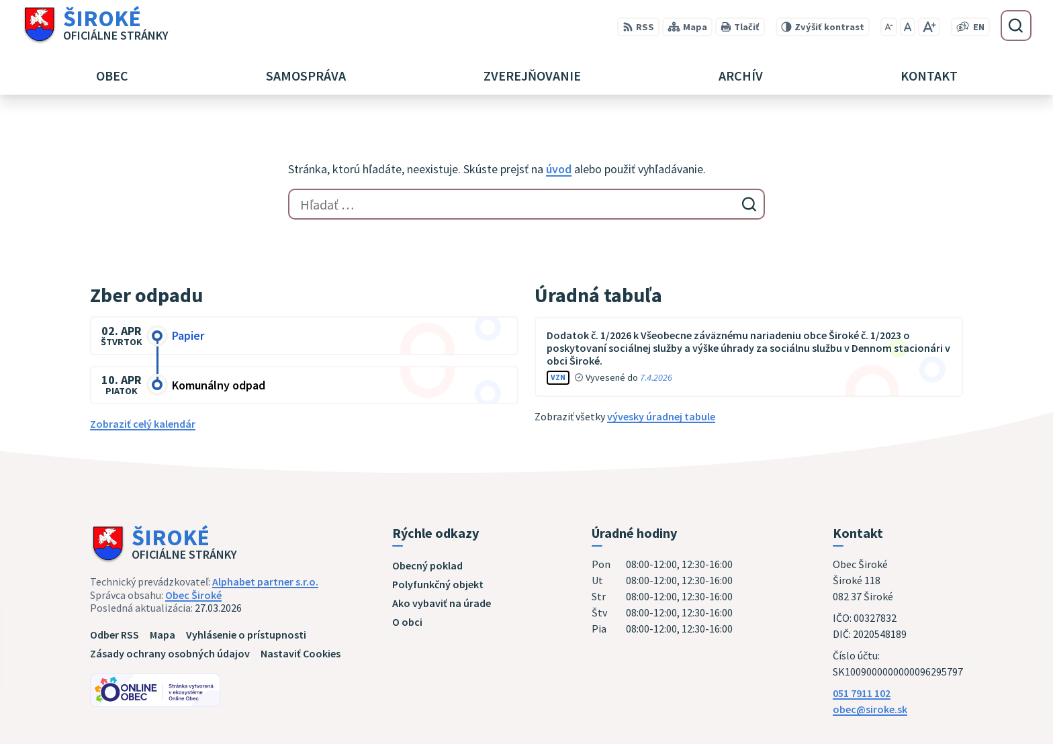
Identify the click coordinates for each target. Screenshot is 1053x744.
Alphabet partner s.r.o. (265, 581)
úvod (558, 169)
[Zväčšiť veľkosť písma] (929, 26)
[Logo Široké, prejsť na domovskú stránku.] (95, 25)
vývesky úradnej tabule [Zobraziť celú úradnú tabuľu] (661, 416)
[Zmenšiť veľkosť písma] (888, 26)
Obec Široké (193, 595)
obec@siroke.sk (870, 709)
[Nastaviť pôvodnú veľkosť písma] (907, 26)
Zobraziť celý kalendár (142, 423)
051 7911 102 (861, 693)
